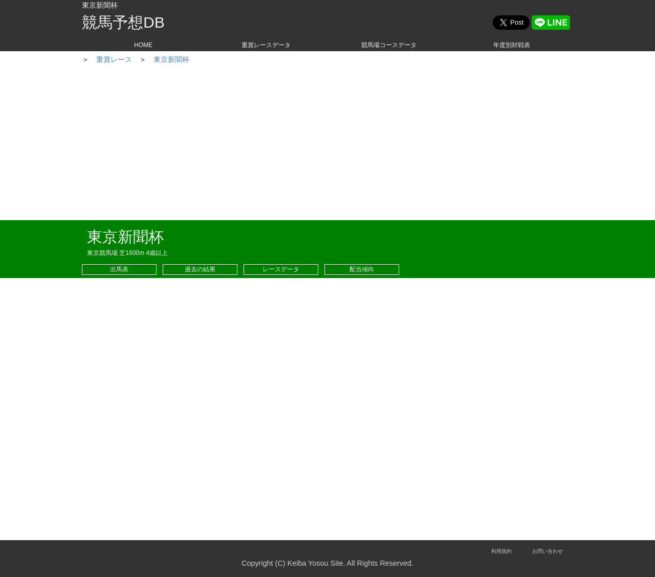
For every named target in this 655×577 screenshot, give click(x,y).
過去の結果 (200, 269)
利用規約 (501, 551)
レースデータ (281, 269)
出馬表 (119, 269)
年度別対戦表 (511, 45)
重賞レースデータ (266, 45)
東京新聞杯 (207, 59)
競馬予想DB (123, 22)
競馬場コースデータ (389, 45)
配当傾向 (362, 269)
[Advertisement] (327, 143)
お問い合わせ (547, 551)
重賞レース (150, 59)
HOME (143, 45)
